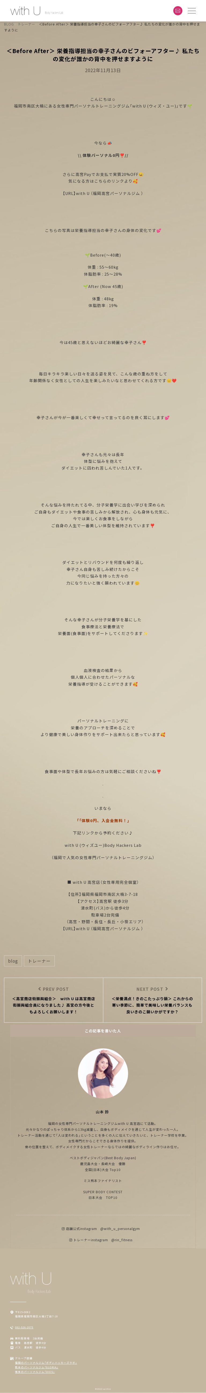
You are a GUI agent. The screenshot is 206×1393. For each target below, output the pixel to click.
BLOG (13, 961)
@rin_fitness (122, 1240)
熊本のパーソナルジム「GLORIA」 (36, 1368)
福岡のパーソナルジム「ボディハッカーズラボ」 (46, 1363)
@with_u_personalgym (120, 1229)
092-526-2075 (24, 1328)
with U (83, 193)
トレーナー (39, 961)
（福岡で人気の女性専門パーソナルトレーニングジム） (103, 857)
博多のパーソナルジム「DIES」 (35, 1372)
